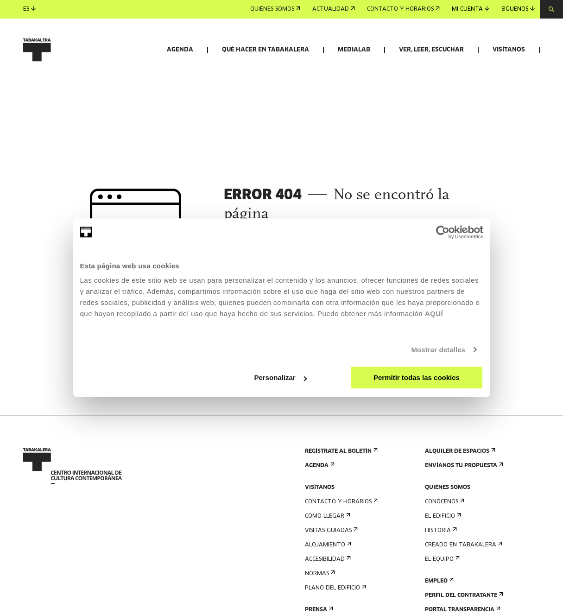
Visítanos (509, 50)
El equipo (441, 595)
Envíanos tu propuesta (463, 501)
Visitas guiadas (330, 566)
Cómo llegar (326, 552)
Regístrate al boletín (340, 487)
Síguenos (518, 9)
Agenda (180, 50)
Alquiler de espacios (459, 487)
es (29, 9)
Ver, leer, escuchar (431, 50)
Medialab (354, 50)
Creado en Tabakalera (462, 580)
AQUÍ (434, 313)
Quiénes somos (275, 9)
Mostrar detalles (438, 350)
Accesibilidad (327, 595)
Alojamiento (327, 580)
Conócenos (443, 537)
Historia (440, 566)
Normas (319, 609)
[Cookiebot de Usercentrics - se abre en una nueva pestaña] (442, 232)
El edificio (442, 552)
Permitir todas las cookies (416, 377)
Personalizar (280, 377)
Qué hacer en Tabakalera (265, 50)
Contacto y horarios (403, 9)
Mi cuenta (470, 9)
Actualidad (333, 9)
